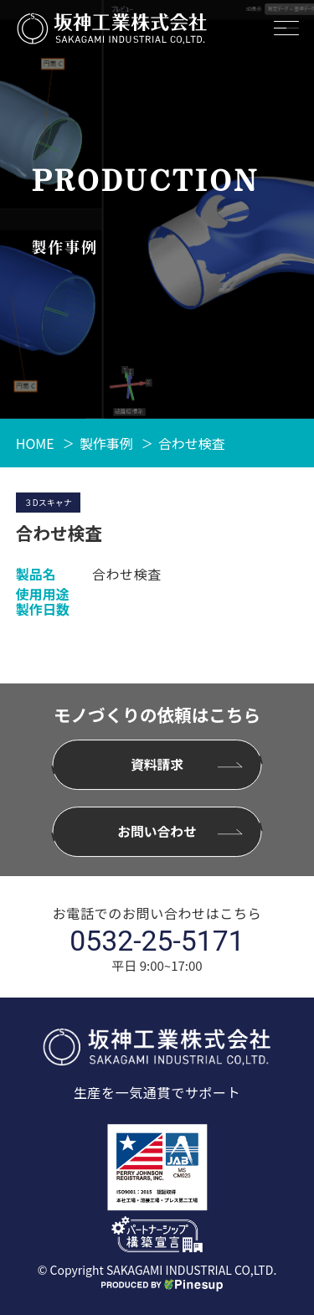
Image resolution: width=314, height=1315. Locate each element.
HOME (35, 443)
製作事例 (106, 443)
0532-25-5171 (156, 941)
